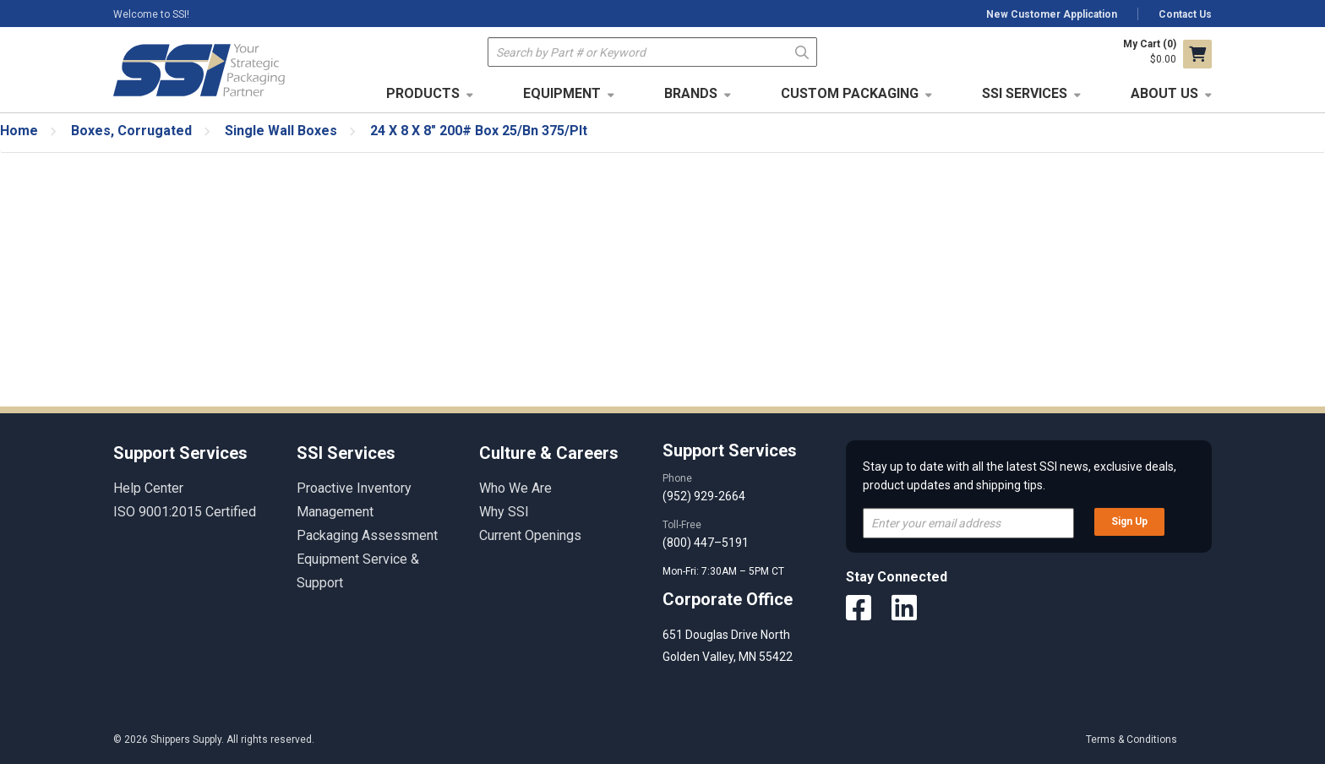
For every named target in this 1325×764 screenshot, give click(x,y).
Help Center (148, 488)
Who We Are (515, 488)
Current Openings (530, 535)
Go (802, 51)
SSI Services (1024, 93)
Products (423, 93)
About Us (1164, 93)
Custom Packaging (850, 93)
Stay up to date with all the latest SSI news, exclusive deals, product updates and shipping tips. (1019, 476)
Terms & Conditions (1131, 739)
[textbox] (652, 52)
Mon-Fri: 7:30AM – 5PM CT (724, 571)
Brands (690, 93)
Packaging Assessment (367, 535)
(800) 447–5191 (705, 542)
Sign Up (1129, 521)
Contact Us (1185, 14)
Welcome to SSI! (151, 14)
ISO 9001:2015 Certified (184, 512)
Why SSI (504, 512)
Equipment (562, 93)
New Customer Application (1051, 14)
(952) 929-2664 (703, 496)
